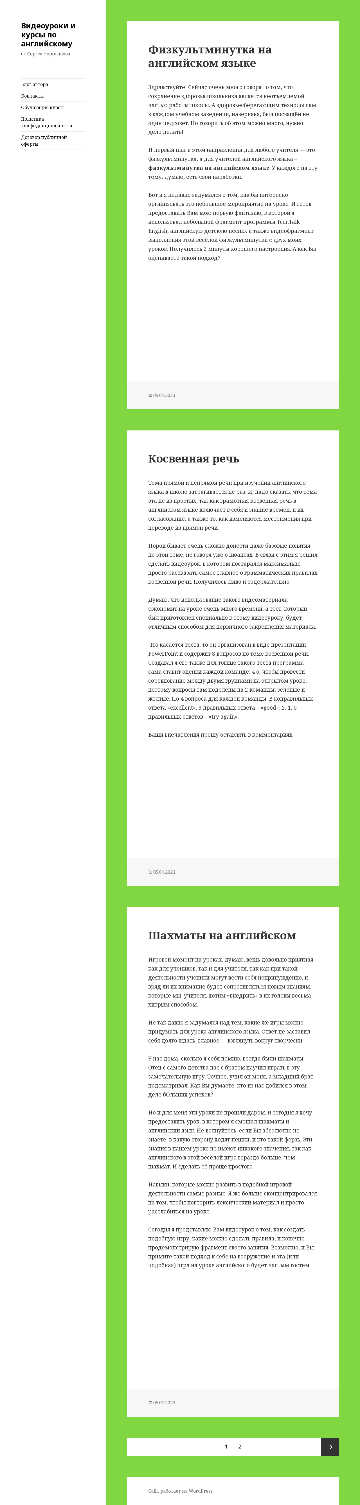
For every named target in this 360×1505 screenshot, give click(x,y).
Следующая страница (330, 1447)
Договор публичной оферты (44, 140)
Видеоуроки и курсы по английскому (48, 34)
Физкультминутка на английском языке (210, 56)
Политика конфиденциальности (46, 122)
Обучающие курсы (42, 107)
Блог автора (34, 84)
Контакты (32, 96)
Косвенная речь (193, 458)
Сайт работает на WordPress (180, 1491)
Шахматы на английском (222, 935)
